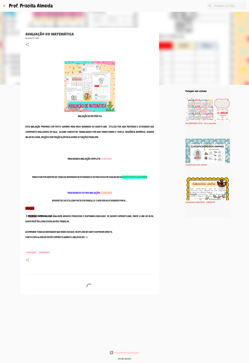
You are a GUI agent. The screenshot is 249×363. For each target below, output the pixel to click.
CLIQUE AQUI (106, 158)
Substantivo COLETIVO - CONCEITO (200, 202)
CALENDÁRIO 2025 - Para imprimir (200, 123)
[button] (27, 45)
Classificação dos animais (196, 164)
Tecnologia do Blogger (125, 352)
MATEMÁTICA (44, 252)
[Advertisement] (89, 321)
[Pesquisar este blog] (229, 6)
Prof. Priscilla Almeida (31, 6)
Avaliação (31, 252)
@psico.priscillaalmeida (134, 177)
